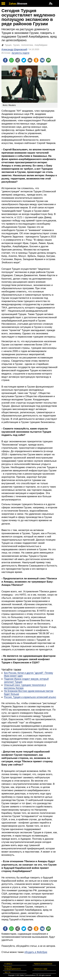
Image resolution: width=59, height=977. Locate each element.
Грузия (16, 45)
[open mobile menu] (3, 3)
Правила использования (43, 964)
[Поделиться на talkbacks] (48, 60)
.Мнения (21, 3)
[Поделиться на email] (30, 60)
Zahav (12, 3)
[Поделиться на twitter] (23, 60)
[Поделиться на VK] (42, 60)
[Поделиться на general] (17, 60)
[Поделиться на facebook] (5, 60)
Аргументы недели (20, 53)
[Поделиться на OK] (36, 60)
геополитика (27, 45)
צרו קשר (7, 972)
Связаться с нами (40, 969)
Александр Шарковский (14, 49)
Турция (8, 45)
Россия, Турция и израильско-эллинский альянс (30, 697)
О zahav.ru (8, 964)
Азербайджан (40, 45)
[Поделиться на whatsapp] (11, 60)
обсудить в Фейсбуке (35, 952)
